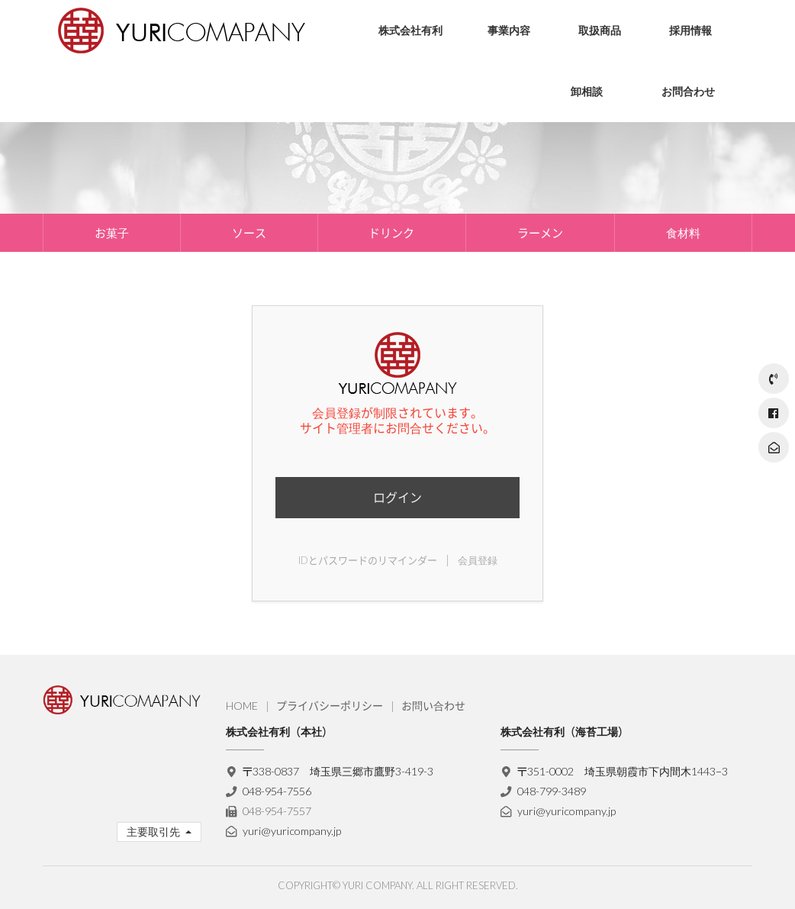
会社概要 (387, 102)
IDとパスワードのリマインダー (367, 560)
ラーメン (540, 233)
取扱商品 (599, 30)
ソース (582, 102)
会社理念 (387, 79)
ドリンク (391, 233)
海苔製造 (497, 102)
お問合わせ (688, 91)
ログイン (397, 497)
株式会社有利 (410, 30)
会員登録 (477, 560)
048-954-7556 (277, 791)
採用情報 (690, 30)
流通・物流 (502, 79)
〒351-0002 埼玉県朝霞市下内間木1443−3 (623, 771)
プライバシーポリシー (329, 705)
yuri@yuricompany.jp (292, 830)
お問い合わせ (433, 705)
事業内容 (509, 30)
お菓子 (582, 79)
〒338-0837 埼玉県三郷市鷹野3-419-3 (338, 771)
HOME (242, 705)
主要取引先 (154, 831)
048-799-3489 (551, 791)
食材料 (683, 233)
